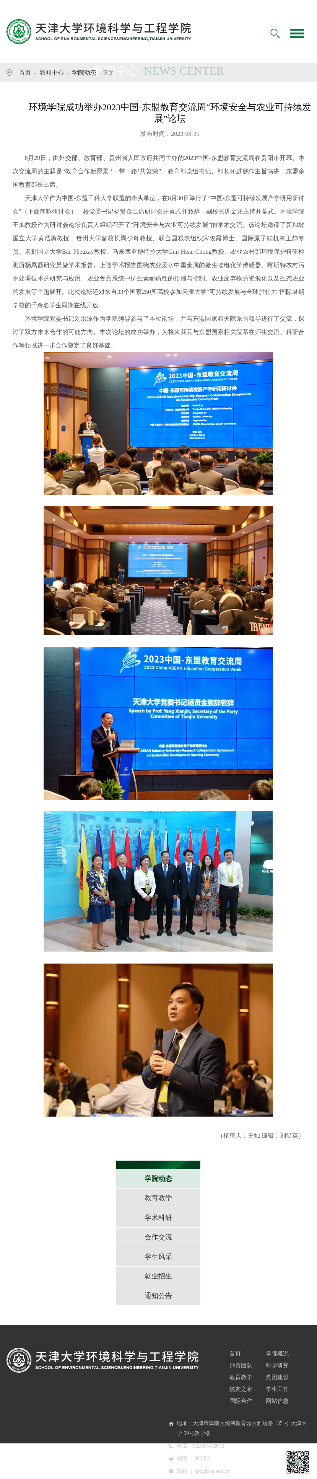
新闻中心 (51, 72)
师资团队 (240, 1365)
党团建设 (277, 1377)
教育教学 (240, 1377)
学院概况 (277, 1353)
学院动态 (84, 72)
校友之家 (240, 1389)
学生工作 (277, 1389)
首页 (25, 72)
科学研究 (277, 1365)
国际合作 (240, 1401)
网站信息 (277, 1401)
